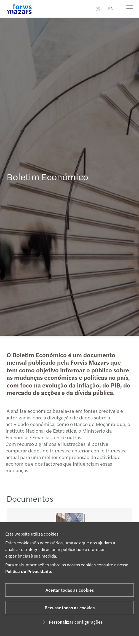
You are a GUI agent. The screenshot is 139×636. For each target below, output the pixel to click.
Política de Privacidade (28, 571)
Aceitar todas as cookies (70, 590)
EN (111, 8)
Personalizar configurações (72, 622)
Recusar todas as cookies (70, 607)
